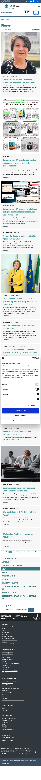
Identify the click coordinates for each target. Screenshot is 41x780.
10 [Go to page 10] (35, 552)
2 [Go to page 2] (6, 552)
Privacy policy (32, 761)
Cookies (11, 761)
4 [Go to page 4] (13, 552)
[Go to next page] (39, 552)
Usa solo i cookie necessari (20, 420)
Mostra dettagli (32, 405)
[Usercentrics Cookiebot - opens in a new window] (32, 358)
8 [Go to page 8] (28, 552)
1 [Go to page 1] (2, 552)
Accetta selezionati (20, 415)
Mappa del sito (5, 763)
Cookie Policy (19, 377)
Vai (31, 610)
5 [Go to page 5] (17, 552)
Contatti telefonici (15, 750)
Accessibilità (4, 761)
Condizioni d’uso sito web (21, 761)
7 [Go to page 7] (24, 552)
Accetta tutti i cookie (20, 410)
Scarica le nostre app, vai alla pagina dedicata (14, 617)
